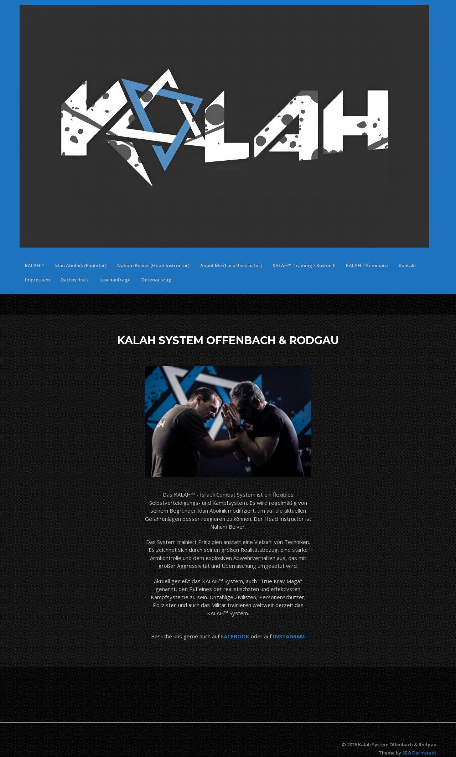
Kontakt (407, 265)
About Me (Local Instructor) (231, 265)
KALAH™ (34, 265)
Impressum (37, 279)
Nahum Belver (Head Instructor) (153, 265)
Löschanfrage (115, 279)
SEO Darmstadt (419, 753)
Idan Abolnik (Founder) (81, 265)
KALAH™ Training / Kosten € (304, 265)
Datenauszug (156, 279)
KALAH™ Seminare (367, 265)
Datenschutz (75, 279)
